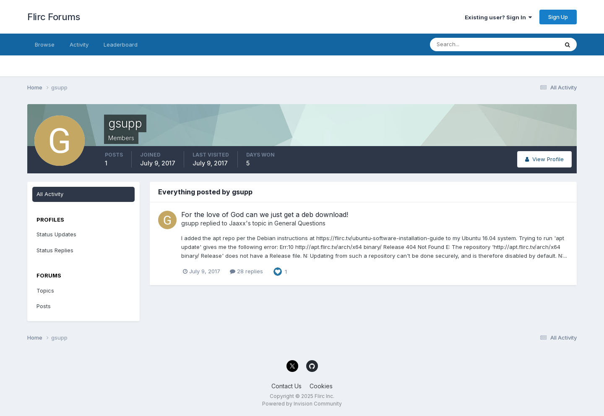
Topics (45, 290)
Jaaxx (237, 223)
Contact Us (286, 386)
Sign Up (558, 16)
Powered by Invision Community (302, 403)
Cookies (321, 386)
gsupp (190, 223)
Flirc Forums (53, 16)
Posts (43, 306)
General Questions (299, 223)
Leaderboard (121, 44)
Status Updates (56, 234)
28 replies (246, 271)
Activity (79, 44)
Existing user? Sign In (498, 17)
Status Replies (54, 250)
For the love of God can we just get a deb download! (264, 214)
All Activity (49, 194)
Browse (45, 44)
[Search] (467, 44)
